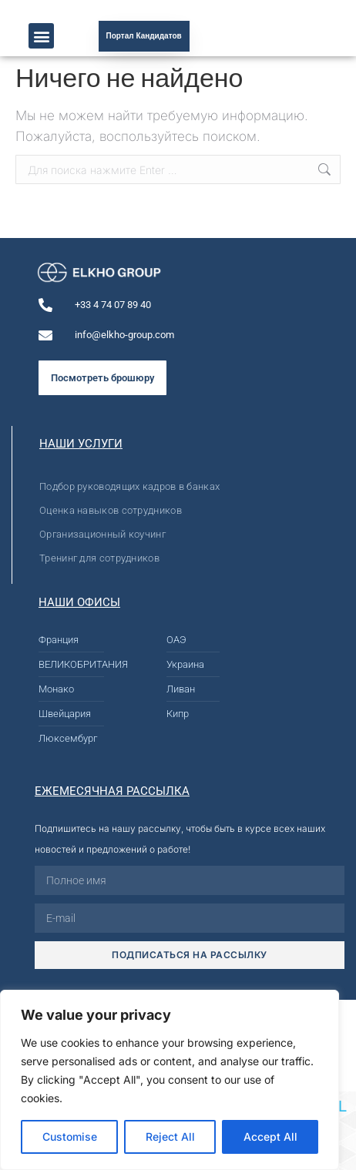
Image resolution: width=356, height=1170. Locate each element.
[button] (41, 36)
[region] (169, 1080)
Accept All (270, 1136)
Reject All (170, 1136)
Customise (69, 1136)
